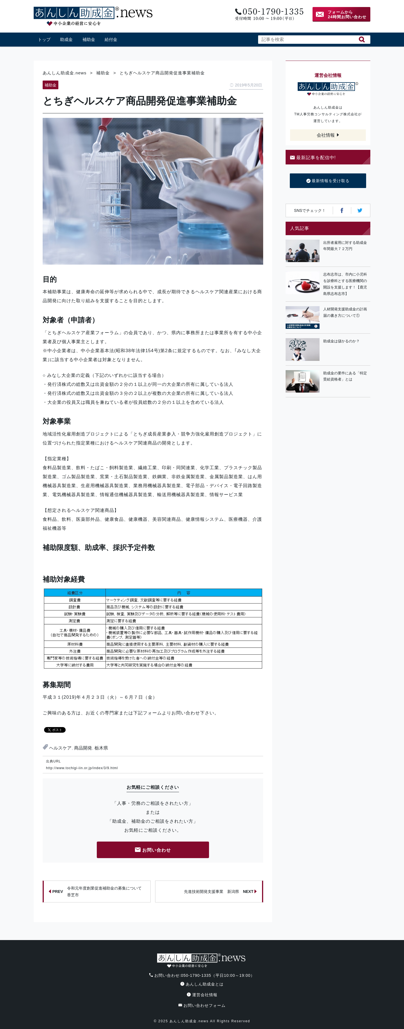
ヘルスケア (60, 748)
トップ (44, 39)
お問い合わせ (153, 850)
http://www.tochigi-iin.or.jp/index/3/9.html (82, 768)
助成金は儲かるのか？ (341, 341)
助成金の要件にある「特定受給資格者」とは (345, 376)
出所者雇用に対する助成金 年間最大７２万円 (346, 245)
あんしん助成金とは (202, 984)
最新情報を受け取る (328, 181)
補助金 (88, 39)
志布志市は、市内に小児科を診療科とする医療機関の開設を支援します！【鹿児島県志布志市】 (345, 283)
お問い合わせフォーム (202, 1005)
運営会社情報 (202, 995)
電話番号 (268, 14)
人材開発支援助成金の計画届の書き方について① (345, 312)
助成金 (66, 39)
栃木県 (101, 748)
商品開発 (83, 748)
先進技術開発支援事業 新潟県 (220, 891)
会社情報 (326, 135)
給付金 (111, 39)
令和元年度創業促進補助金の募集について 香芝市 (97, 891)
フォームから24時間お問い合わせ (347, 14)
